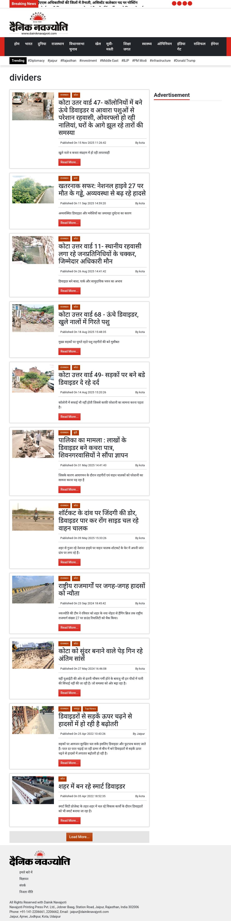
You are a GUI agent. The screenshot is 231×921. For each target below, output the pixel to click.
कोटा (76, 94)
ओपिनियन (164, 44)
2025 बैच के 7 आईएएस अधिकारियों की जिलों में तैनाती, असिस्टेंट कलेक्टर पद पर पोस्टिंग (75, 2)
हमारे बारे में (25, 872)
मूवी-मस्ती (109, 46)
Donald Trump (185, 60)
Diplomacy (37, 60)
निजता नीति (26, 892)
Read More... (69, 162)
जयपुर (77, 708)
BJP (126, 60)
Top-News (90, 708)
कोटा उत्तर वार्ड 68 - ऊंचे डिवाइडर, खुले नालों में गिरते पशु (98, 318)
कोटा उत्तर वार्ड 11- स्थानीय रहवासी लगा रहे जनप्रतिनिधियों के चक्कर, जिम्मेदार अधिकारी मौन (99, 254)
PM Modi (140, 60)
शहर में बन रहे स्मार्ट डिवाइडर (91, 786)
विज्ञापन (23, 879)
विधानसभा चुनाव (76, 46)
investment (89, 60)
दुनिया (42, 44)
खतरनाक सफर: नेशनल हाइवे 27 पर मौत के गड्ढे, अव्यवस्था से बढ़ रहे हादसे (102, 189)
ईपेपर (215, 44)
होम (16, 44)
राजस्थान (58, 44)
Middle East (110, 60)
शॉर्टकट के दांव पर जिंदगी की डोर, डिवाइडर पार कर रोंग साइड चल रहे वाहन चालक (98, 520)
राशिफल (200, 44)
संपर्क (22, 885)
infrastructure (161, 60)
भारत (28, 44)
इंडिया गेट (181, 46)
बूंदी (75, 432)
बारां (76, 178)
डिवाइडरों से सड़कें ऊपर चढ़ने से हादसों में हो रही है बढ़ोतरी (95, 720)
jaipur (53, 60)
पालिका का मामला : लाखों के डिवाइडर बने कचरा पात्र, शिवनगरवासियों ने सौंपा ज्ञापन (93, 448)
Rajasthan (69, 60)
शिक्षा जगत (127, 46)
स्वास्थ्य (147, 44)
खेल (98, 44)
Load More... (79, 837)
